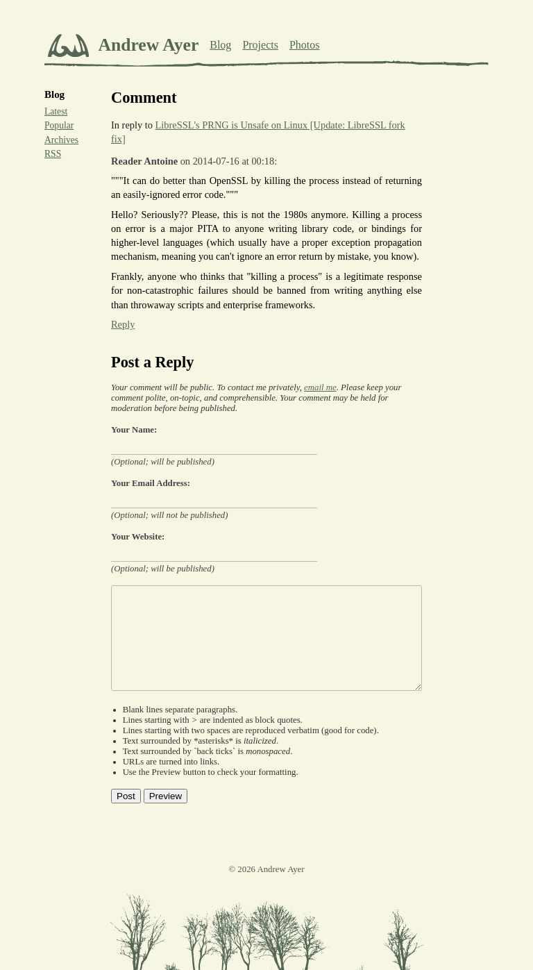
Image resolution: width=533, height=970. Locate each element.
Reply (123, 324)
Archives (61, 140)
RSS (52, 154)
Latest (55, 111)
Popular (59, 125)
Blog (220, 45)
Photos (304, 45)
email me (320, 387)
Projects (260, 45)
